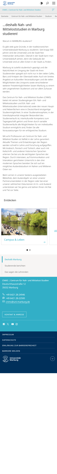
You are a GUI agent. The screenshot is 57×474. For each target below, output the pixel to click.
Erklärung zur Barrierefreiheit (19, 345)
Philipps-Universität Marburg (14, 361)
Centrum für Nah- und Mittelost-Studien (26, 16)
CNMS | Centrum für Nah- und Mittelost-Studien (53, 10)
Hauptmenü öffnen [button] (53, 3)
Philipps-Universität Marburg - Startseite (9, 3)
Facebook (3, 324)
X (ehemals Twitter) (7, 324)
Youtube (12, 324)
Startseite (4, 16)
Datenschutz (9, 340)
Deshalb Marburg (13, 259)
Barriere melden (11, 351)
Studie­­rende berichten (15, 265)
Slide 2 (30, 250)
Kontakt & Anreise (14, 314)
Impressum (8, 334)
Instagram (16, 324)
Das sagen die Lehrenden (16, 272)
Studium (48, 16)
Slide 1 (27, 250)
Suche (46, 3)
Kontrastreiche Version (40, 3)
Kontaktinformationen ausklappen (52, 358)
